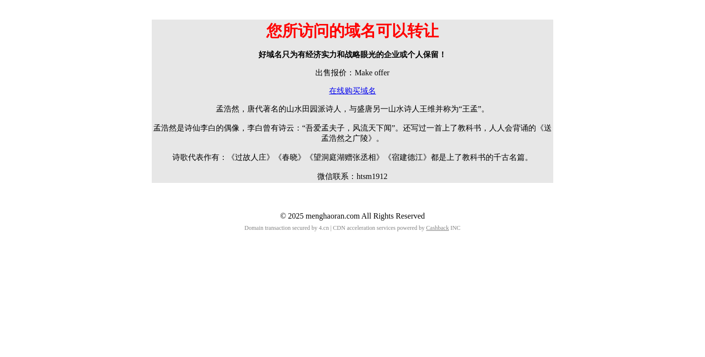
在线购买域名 (352, 91)
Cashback (437, 227)
